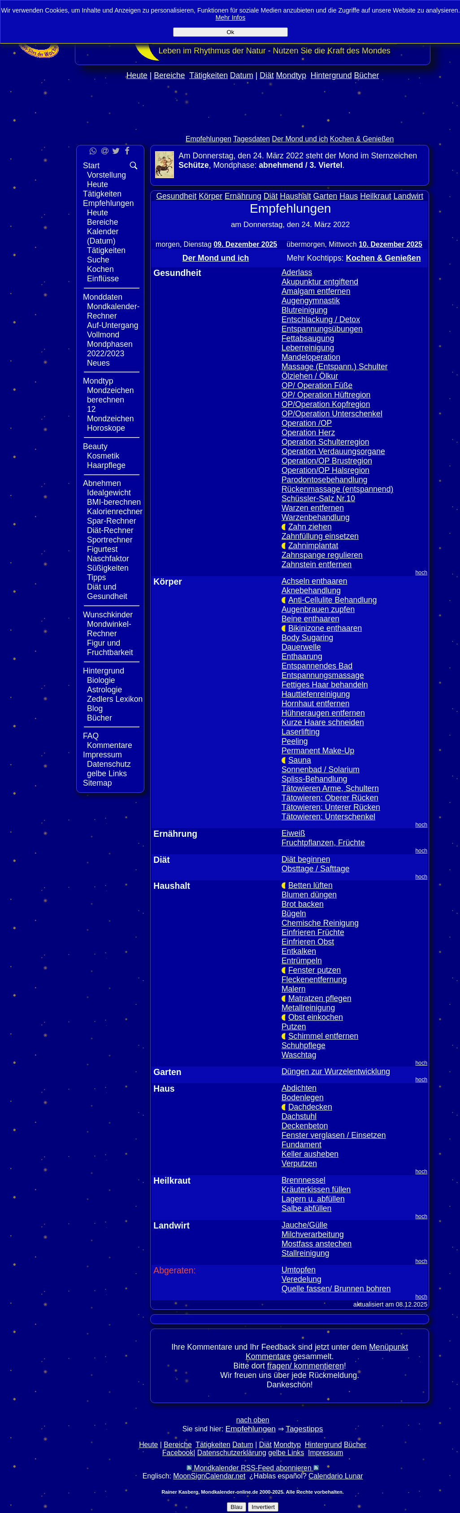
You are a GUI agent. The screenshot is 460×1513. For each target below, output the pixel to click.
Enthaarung (302, 656)
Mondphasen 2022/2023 (110, 349)
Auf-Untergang (112, 325)
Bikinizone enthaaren (325, 628)
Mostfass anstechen (317, 1243)
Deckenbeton (305, 1125)
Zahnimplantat (313, 545)
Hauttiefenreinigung (316, 694)
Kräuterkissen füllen (316, 1189)
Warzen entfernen (313, 507)
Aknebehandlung (311, 590)
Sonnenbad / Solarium (321, 769)
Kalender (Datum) (102, 236)
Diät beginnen (306, 859)
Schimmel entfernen (323, 1036)
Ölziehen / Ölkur (310, 376)
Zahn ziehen (310, 526)
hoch (422, 572)
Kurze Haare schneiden (323, 722)
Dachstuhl (299, 1116)
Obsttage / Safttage (316, 868)
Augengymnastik (311, 300)
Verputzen (299, 1163)
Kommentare (109, 745)
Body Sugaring (307, 637)
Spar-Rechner (111, 520)
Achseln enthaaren (314, 581)
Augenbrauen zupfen (318, 609)
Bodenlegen (303, 1097)
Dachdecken (310, 1106)
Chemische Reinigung (320, 922)
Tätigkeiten (208, 75)
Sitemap (97, 782)
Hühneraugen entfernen (323, 712)
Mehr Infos (231, 17)
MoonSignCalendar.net (209, 1476)
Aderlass (297, 272)
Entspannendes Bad (317, 665)
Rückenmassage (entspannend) (337, 489)
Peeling (295, 741)
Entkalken (299, 951)
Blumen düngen (309, 894)
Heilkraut (375, 196)
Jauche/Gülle (305, 1224)
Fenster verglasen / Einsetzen (334, 1135)
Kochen (100, 269)
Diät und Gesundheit (107, 591)
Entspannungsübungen (322, 328)
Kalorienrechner (115, 511)
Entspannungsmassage (323, 675)
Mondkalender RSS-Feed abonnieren (253, 1468)
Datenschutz (109, 764)
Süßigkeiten (108, 568)
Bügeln (294, 913)
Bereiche (169, 75)
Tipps (96, 577)
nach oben (252, 1420)
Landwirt (409, 196)
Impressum (102, 754)
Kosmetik (103, 455)
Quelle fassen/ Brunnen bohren (336, 1288)
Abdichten (299, 1088)
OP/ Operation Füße (317, 385)
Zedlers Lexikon (115, 699)
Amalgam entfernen (316, 291)
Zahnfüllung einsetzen (320, 536)
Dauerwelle (301, 647)
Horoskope (106, 428)
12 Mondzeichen (110, 414)
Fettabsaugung (308, 338)
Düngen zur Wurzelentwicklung (336, 1071)
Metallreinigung (308, 1007)
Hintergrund (331, 75)
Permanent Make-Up (318, 750)
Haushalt (295, 196)
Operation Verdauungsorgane (333, 451)
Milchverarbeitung (313, 1234)
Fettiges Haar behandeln (325, 684)
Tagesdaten (251, 139)
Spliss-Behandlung (314, 778)
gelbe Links (107, 773)
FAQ (91, 735)
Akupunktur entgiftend (320, 281)
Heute (137, 75)
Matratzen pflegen (320, 998)
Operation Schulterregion (325, 441)
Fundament (301, 1144)
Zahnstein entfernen (317, 564)
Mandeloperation (311, 357)
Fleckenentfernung (314, 979)
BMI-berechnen (114, 502)
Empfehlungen (208, 139)
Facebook (178, 1452)
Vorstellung (106, 175)
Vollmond (103, 334)
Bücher (366, 75)
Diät (266, 75)
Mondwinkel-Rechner (109, 629)
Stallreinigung (306, 1253)
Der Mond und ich (300, 139)
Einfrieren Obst (308, 941)
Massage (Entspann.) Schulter (335, 366)
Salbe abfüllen (307, 1208)
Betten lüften (310, 885)
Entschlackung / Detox (321, 319)
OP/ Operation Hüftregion (326, 394)
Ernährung (243, 196)
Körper (210, 196)
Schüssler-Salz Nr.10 (318, 498)
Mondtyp (291, 75)
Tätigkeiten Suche (106, 255)
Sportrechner (110, 539)
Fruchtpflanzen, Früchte (323, 842)
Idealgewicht (109, 492)
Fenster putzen (314, 970)
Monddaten (102, 297)
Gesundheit (176, 196)
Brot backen (303, 904)
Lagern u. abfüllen (313, 1198)
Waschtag (299, 1054)
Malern (294, 988)
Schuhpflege (303, 1045)
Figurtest (102, 549)
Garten (325, 196)
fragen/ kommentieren (305, 1365)
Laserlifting (301, 731)
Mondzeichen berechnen (110, 395)
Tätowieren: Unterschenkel (328, 816)
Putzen (294, 1026)
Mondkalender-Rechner (113, 311)
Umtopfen (299, 1269)
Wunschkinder (108, 614)
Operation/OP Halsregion (325, 470)
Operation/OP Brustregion (327, 460)
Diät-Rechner (110, 530)
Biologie (101, 680)
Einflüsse (103, 278)
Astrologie (104, 689)
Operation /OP (307, 423)
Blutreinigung (305, 310)
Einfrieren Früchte (313, 932)
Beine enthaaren (310, 618)
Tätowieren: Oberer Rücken (330, 797)
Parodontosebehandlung (325, 479)
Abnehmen (102, 483)
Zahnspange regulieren (322, 555)
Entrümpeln (302, 960)
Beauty (95, 446)
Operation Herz (308, 432)
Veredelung (301, 1279)
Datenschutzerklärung (231, 1452)
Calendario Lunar (335, 1476)
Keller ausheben (310, 1154)
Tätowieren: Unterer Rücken (331, 807)
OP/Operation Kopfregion (326, 404)
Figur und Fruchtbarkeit (110, 647)
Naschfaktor (108, 558)
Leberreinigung (308, 347)
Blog (95, 708)
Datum (241, 75)
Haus (348, 196)
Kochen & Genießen (362, 139)
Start (91, 165)
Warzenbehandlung (316, 517)
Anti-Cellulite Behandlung (332, 599)
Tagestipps (304, 1428)
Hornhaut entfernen (316, 703)
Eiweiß (293, 833)
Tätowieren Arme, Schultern (330, 788)
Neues (98, 363)
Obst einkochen (315, 1017)
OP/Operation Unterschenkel (332, 413)
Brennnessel (303, 1180)
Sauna (299, 760)
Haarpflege (106, 465)
